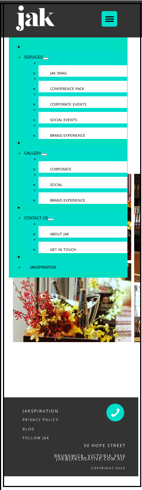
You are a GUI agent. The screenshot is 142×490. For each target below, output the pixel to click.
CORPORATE (61, 169)
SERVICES (33, 57)
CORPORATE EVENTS (68, 104)
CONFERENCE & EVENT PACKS (47, 484)
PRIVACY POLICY (41, 419)
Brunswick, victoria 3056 (90, 455)
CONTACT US (36, 218)
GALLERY (32, 153)
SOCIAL (56, 184)
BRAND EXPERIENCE (67, 135)
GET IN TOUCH (63, 249)
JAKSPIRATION (41, 411)
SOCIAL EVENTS (63, 119)
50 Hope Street (105, 445)
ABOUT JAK (59, 233)
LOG (30, 429)
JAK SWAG (58, 73)
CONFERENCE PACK (67, 88)
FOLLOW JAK (36, 438)
